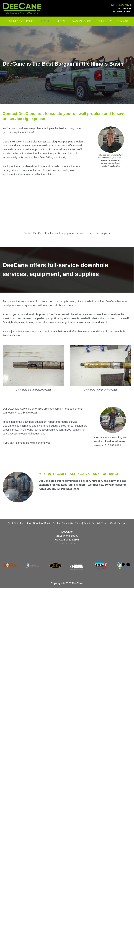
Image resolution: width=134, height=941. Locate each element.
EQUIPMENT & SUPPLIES (21, 21)
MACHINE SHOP (81, 21)
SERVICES (46, 21)
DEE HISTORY (103, 21)
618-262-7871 (121, 5)
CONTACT (121, 21)
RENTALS (62, 21)
